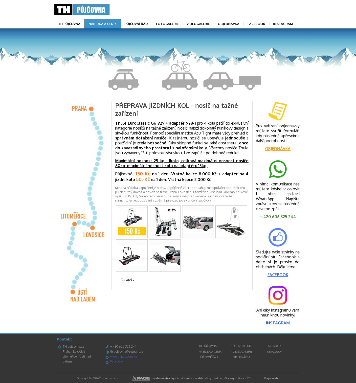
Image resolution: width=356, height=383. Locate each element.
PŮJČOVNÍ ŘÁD (136, 24)
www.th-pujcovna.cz (123, 356)
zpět (130, 279)
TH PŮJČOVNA (69, 24)
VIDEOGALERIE (198, 24)
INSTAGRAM (283, 24)
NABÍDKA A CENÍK (103, 24)
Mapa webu (272, 378)
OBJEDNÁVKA (228, 24)
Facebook (116, 361)
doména (186, 378)
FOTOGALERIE (167, 24)
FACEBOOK (256, 24)
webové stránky (164, 378)
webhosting (203, 378)
